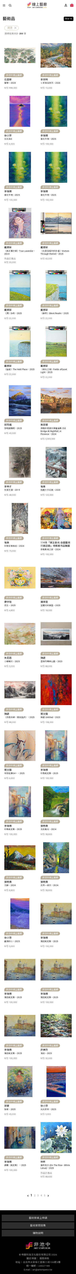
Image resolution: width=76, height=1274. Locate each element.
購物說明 (38, 1233)
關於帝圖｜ (33, 1258)
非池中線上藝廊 (37, 6)
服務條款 (44, 1258)
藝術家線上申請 (38, 1218)
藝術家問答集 (38, 1225)
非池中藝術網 (38, 1246)
